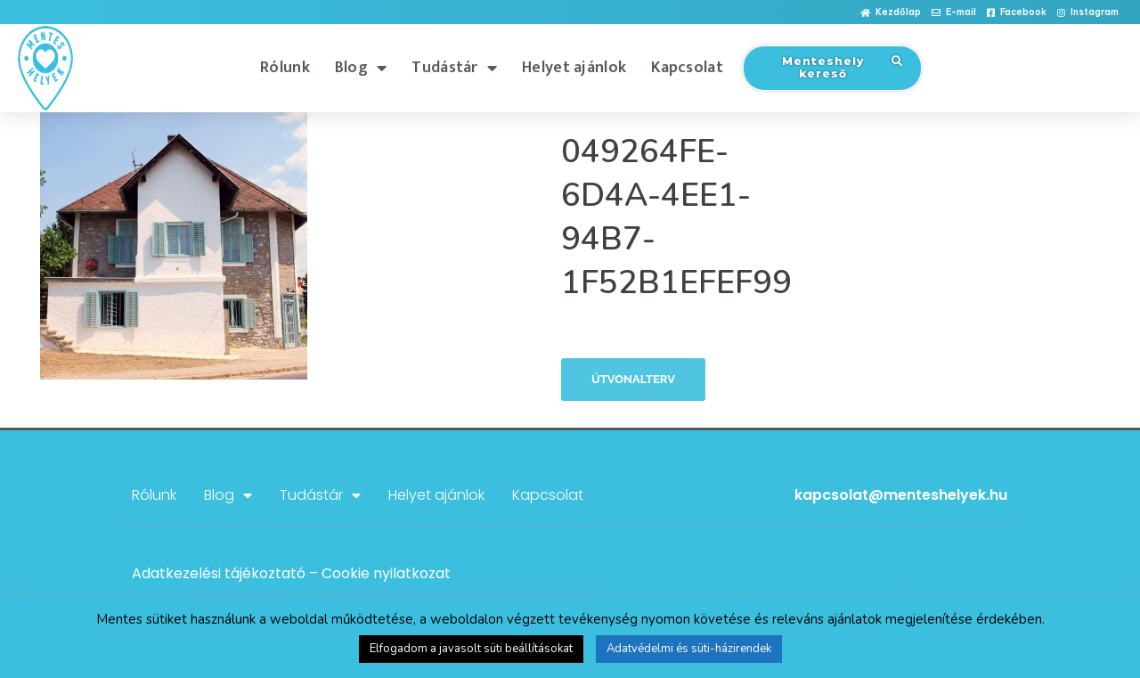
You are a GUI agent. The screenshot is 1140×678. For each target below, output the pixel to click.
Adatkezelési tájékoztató (218, 573)
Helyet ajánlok (574, 67)
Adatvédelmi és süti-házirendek (689, 649)
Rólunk (285, 67)
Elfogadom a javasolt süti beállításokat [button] (471, 649)
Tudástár (454, 68)
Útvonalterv (633, 379)
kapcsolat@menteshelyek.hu (900, 495)
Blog (361, 68)
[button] (890, 13)
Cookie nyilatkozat (386, 573)
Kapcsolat (687, 67)
